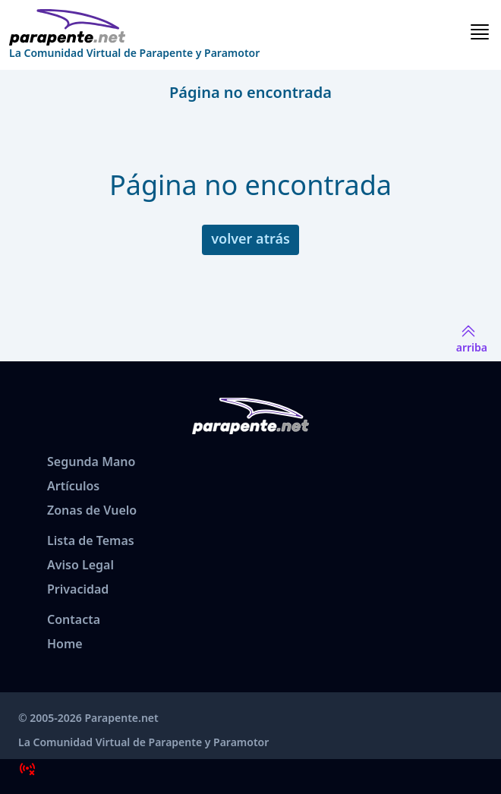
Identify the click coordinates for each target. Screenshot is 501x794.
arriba (471, 338)
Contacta (73, 619)
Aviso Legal (80, 564)
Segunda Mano (91, 461)
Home (65, 643)
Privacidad (78, 589)
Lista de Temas (90, 540)
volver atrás (250, 238)
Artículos (73, 485)
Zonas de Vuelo (92, 510)
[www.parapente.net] (134, 27)
